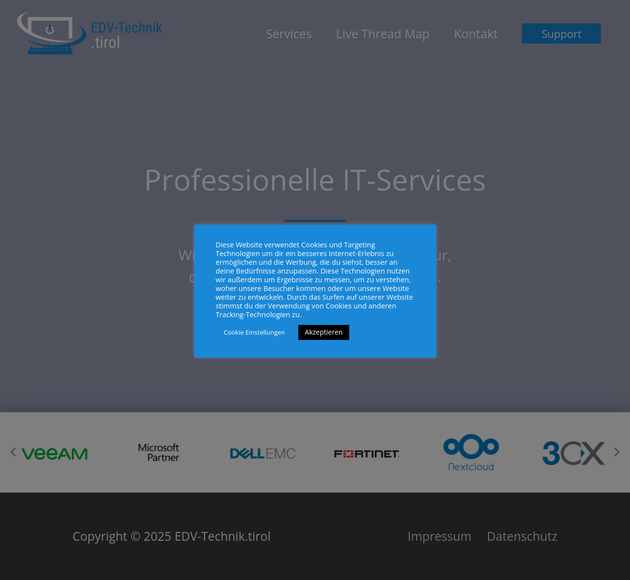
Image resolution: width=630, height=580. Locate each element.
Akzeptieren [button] (324, 332)
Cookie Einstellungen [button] (254, 332)
